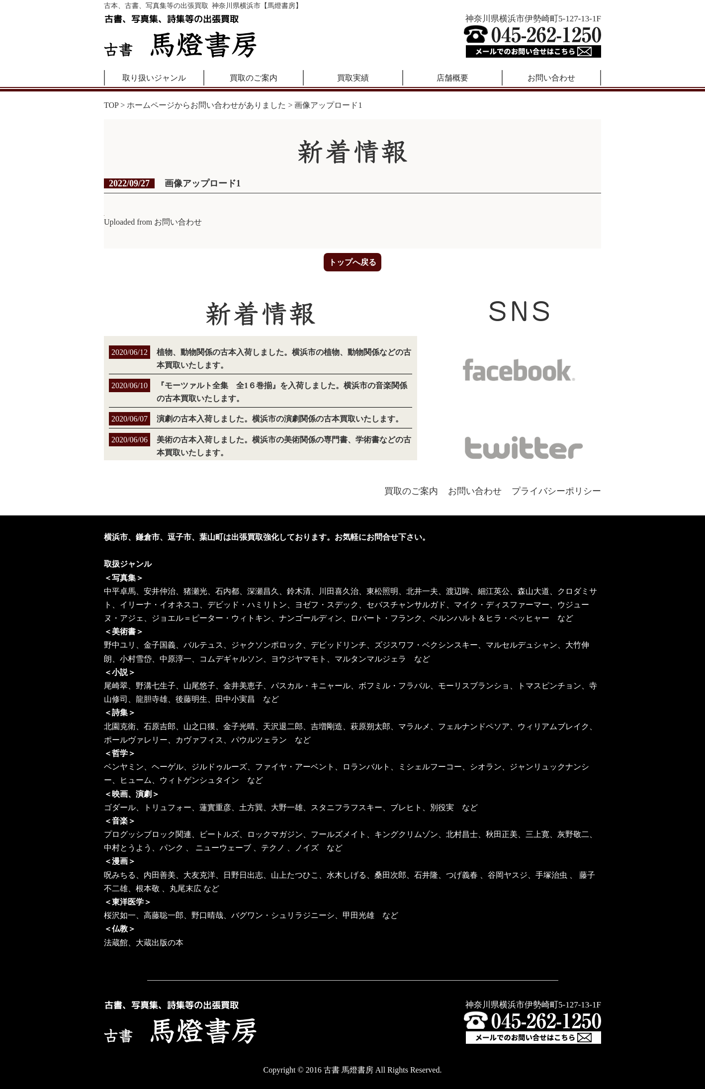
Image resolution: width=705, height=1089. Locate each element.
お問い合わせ (551, 78)
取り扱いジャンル (154, 78)
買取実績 (353, 78)
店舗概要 (452, 78)
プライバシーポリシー (556, 491)
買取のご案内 (253, 78)
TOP (111, 105)
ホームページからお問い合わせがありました (206, 105)
